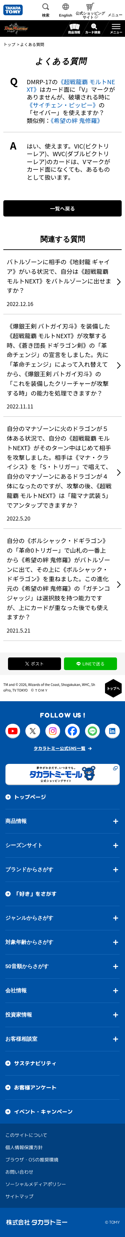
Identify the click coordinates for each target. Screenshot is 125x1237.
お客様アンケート (35, 1087)
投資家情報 (18, 1015)
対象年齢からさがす (29, 942)
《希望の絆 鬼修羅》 (77, 120)
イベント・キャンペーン (43, 1111)
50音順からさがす (27, 966)
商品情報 (16, 821)
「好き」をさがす (35, 893)
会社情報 (16, 990)
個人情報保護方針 (24, 1147)
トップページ (30, 797)
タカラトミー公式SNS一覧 (59, 748)
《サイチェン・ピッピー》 (63, 104)
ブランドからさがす (29, 869)
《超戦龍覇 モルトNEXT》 (71, 85)
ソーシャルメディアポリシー (35, 1184)
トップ (9, 44)
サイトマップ (19, 1196)
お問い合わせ (19, 1172)
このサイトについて (26, 1135)
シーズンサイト (24, 845)
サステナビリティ (35, 1063)
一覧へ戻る (62, 208)
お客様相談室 (21, 1039)
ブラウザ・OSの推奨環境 (31, 1159)
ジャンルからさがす (29, 918)
